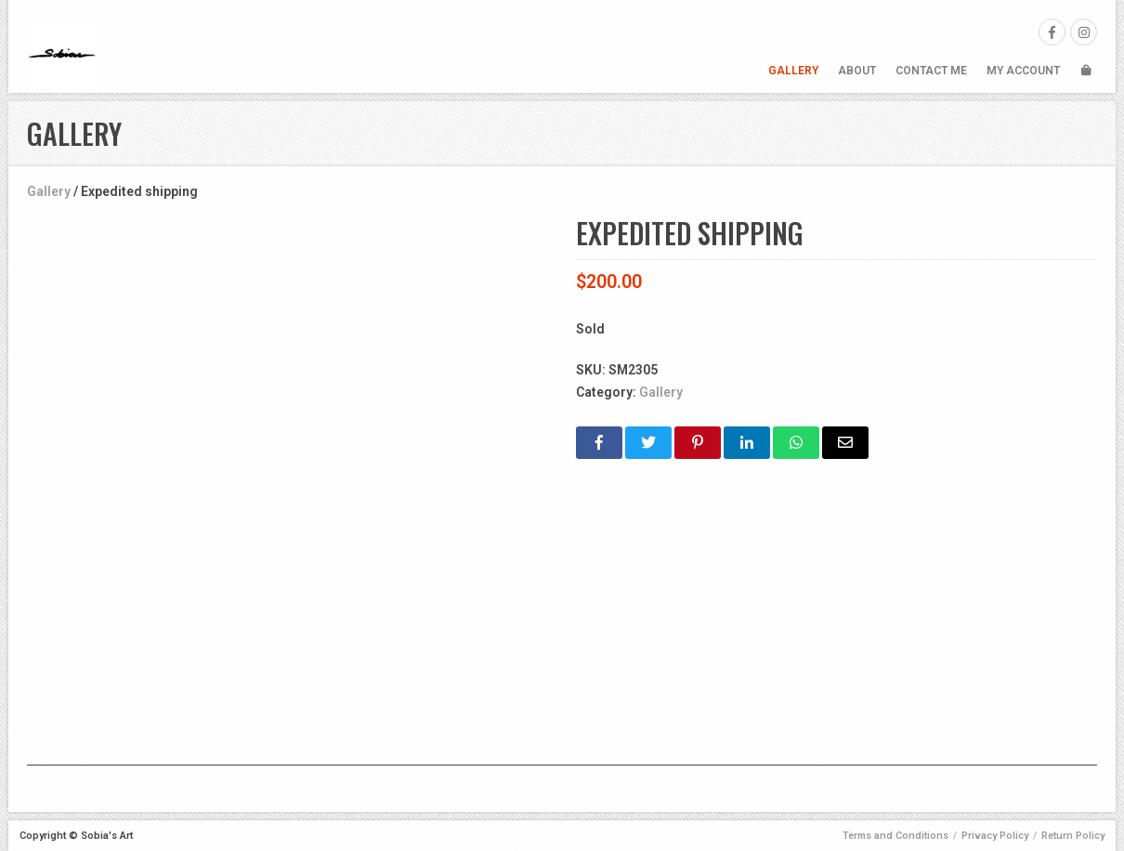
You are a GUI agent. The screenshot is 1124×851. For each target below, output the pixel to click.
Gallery (793, 70)
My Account (1023, 70)
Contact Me (931, 70)
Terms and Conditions (895, 836)
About (857, 70)
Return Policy (1072, 836)
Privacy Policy (994, 836)
